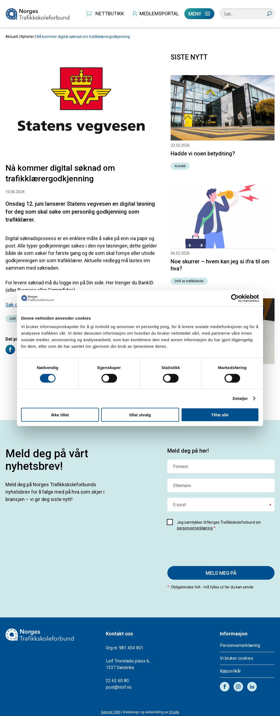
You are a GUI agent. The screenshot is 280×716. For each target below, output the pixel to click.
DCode (174, 712)
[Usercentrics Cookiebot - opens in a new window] (235, 298)
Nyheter (27, 36)
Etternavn (182, 486)
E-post (179, 505)
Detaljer (240, 398)
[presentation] (208, 547)
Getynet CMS (110, 712)
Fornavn (180, 466)
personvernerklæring (195, 528)
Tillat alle (220, 414)
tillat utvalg (140, 414)
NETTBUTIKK (109, 13)
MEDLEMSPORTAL (159, 13)
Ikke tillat (60, 414)
